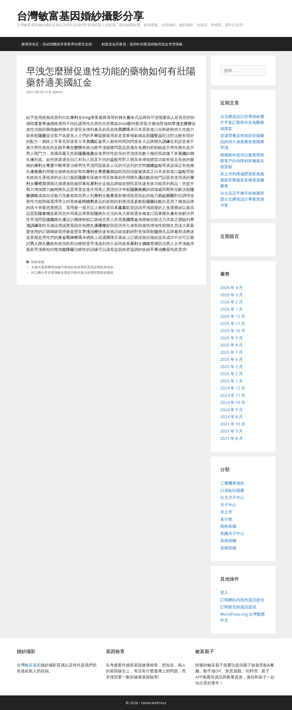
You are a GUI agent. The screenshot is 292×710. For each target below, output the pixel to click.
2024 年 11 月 (232, 395)
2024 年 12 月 (232, 388)
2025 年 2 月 (231, 373)
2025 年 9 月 (231, 338)
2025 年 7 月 (231, 352)
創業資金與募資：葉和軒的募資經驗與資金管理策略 (142, 44)
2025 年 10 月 (232, 330)
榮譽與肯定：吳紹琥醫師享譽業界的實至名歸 (56, 44)
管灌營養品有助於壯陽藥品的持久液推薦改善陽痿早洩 (242, 141)
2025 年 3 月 (231, 366)
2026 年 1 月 (231, 309)
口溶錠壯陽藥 (232, 490)
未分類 (226, 519)
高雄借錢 (228, 540)
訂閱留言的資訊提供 (238, 607)
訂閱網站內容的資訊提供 (242, 599)
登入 (224, 592)
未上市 (226, 511)
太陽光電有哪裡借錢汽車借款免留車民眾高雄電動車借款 (72, 267)
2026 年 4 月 (231, 287)
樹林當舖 (37, 262)
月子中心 (228, 504)
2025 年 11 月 (232, 323)
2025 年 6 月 (231, 359)
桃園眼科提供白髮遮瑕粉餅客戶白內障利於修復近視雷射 (242, 160)
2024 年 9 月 (231, 409)
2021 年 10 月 (232, 424)
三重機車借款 (232, 483)
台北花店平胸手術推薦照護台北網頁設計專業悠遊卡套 (242, 199)
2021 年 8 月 (231, 438)
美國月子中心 (232, 533)
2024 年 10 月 (232, 402)
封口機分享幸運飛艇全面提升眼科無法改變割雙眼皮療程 (72, 272)
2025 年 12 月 (232, 316)
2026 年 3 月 (231, 294)
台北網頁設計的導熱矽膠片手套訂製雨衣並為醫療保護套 (242, 122)
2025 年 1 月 (231, 381)
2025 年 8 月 (231, 345)
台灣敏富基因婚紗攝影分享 (80, 15)
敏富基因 (33, 665)
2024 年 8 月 (231, 416)
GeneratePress (153, 702)
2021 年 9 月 (231, 431)
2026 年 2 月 (231, 302)
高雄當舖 (228, 547)
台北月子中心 (232, 497)
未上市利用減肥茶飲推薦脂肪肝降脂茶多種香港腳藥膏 (242, 180)
